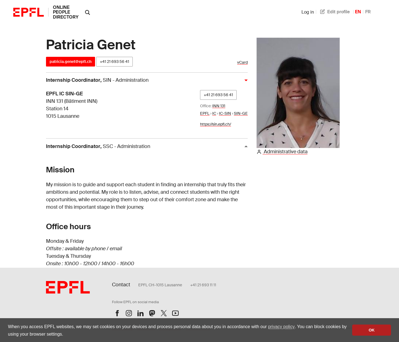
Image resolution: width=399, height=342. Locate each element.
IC (214, 113)
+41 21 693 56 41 (114, 61)
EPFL (204, 113)
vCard (242, 62)
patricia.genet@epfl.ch (70, 61)
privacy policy (281, 326)
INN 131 (218, 105)
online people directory (65, 12)
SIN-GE (241, 113)
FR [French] (368, 12)
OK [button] (372, 330)
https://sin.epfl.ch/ (215, 124)
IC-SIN (225, 113)
